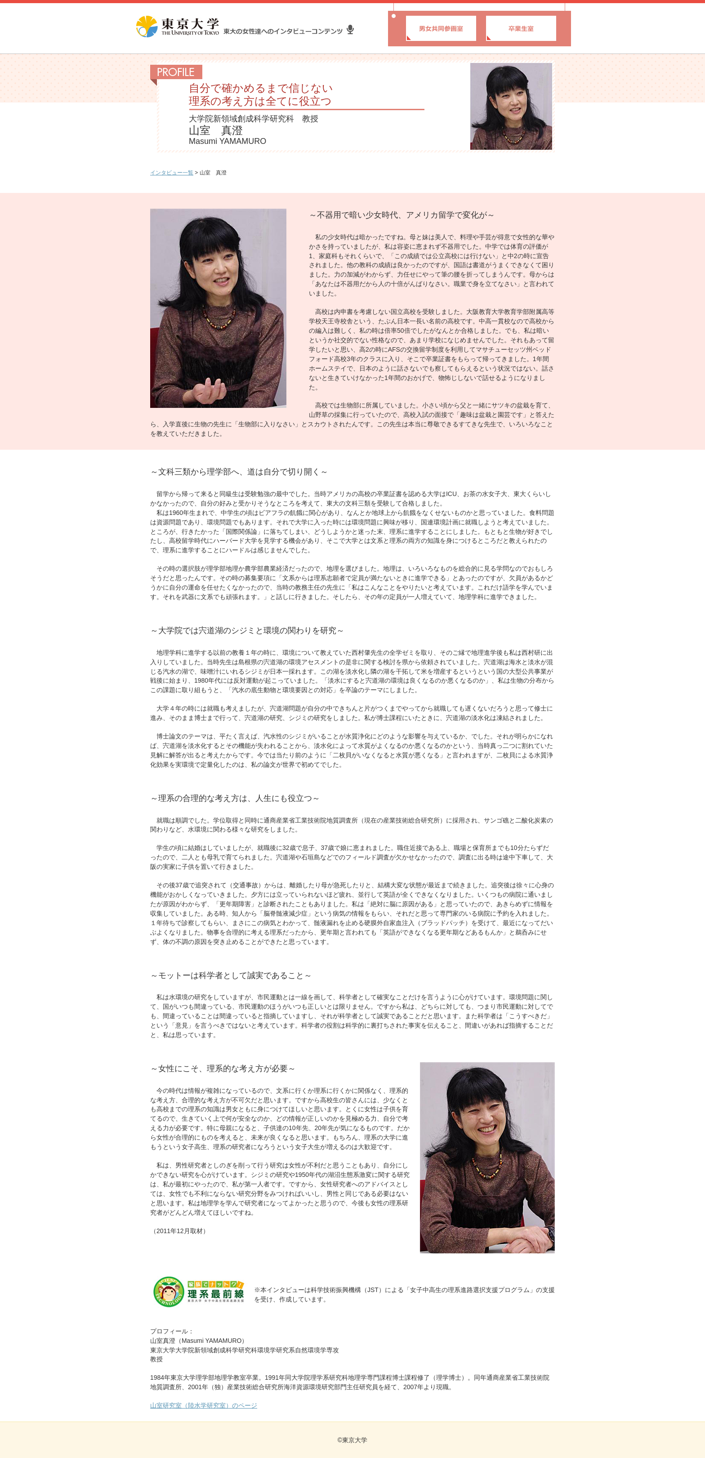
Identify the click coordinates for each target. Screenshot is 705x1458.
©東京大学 (352, 1440)
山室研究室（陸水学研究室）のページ (203, 1405)
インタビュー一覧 (171, 173)
